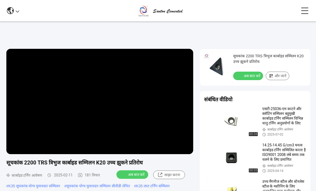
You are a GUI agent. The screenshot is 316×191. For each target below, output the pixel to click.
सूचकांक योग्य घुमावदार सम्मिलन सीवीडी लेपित (98, 186)
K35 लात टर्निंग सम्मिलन (153, 186)
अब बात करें (133, 174)
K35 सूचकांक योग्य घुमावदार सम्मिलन (34, 186)
